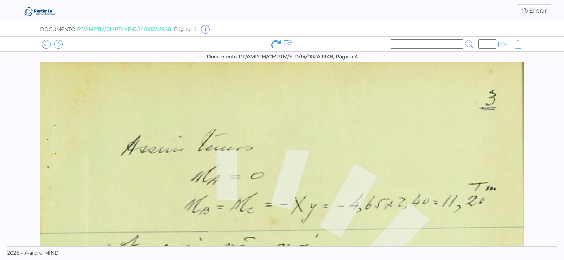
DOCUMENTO (105, 29)
